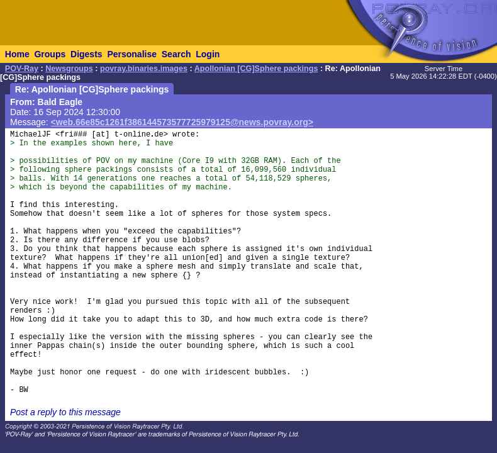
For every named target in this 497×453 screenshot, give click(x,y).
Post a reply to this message (65, 412)
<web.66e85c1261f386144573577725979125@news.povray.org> (182, 122)
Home (17, 54)
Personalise (132, 54)
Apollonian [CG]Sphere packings (256, 68)
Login (208, 54)
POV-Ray (21, 68)
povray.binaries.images (143, 68)
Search (176, 54)
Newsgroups (69, 68)
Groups (49, 54)
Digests (86, 54)
